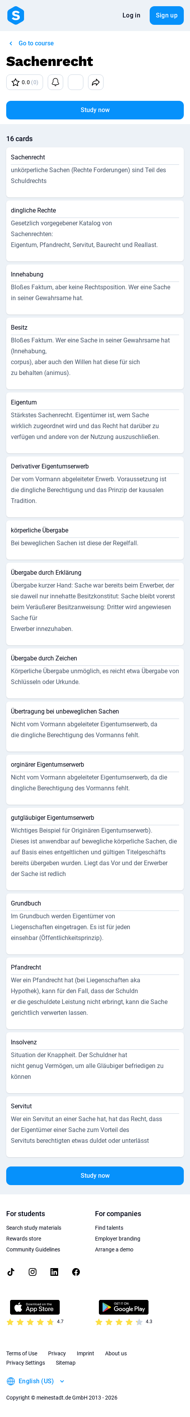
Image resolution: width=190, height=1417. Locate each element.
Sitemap (66, 1363)
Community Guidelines (33, 1249)
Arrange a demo (114, 1249)
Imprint (85, 1353)
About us (116, 1353)
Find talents (109, 1228)
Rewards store (23, 1239)
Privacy (57, 1353)
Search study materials (33, 1228)
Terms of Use (21, 1353)
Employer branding (117, 1239)
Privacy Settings (25, 1363)
